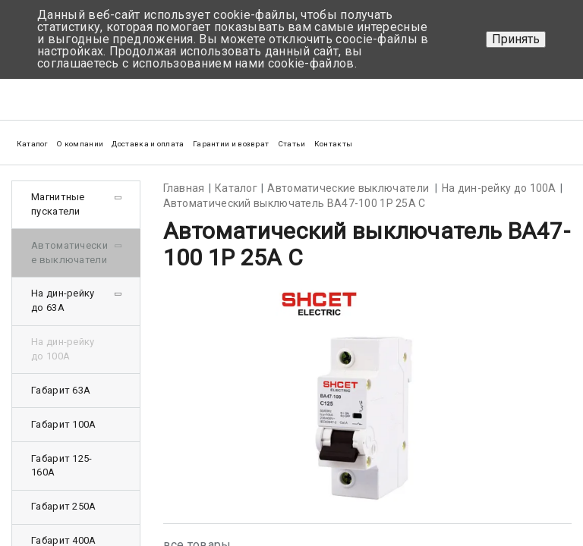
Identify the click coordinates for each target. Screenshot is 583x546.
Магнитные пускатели (58, 204)
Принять (516, 39)
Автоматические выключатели (69, 252)
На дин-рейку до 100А (63, 349)
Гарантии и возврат (231, 144)
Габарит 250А (63, 506)
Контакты (333, 144)
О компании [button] (79, 144)
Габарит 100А (63, 424)
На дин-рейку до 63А (63, 300)
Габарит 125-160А (62, 466)
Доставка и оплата (148, 144)
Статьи (292, 144)
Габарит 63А (60, 390)
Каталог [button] (32, 144)
